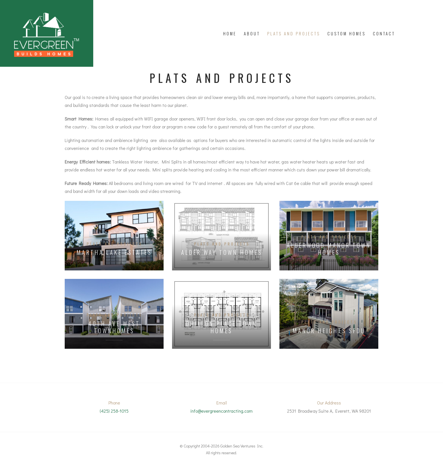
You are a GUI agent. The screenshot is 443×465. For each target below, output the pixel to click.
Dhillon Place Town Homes (221, 327)
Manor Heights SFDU (329, 330)
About (252, 33)
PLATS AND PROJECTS (293, 33)
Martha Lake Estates (114, 252)
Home (229, 33)
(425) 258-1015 (114, 411)
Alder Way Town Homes (221, 252)
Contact (384, 33)
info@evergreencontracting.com (221, 411)
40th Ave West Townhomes (114, 327)
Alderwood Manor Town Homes (329, 249)
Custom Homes (346, 33)
